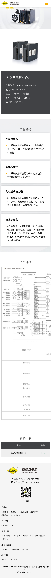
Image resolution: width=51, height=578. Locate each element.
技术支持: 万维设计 (25, 572)
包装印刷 (4, 539)
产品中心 (5, 507)
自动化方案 (5, 536)
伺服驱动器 (24, 512)
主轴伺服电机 (15, 515)
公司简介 (4, 525)
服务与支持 (6, 545)
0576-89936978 (33, 482)
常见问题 (24, 549)
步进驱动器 (34, 512)
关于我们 (5, 521)
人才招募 (14, 560)
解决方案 (5, 531)
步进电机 (14, 512)
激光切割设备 (40, 536)
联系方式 (4, 560)
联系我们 (5, 555)
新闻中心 (14, 525)
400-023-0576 (33, 479)
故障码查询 (15, 549)
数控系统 (4, 515)
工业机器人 (16, 536)
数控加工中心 (28, 536)
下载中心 (4, 549)
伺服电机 (4, 512)
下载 (43, 453)
